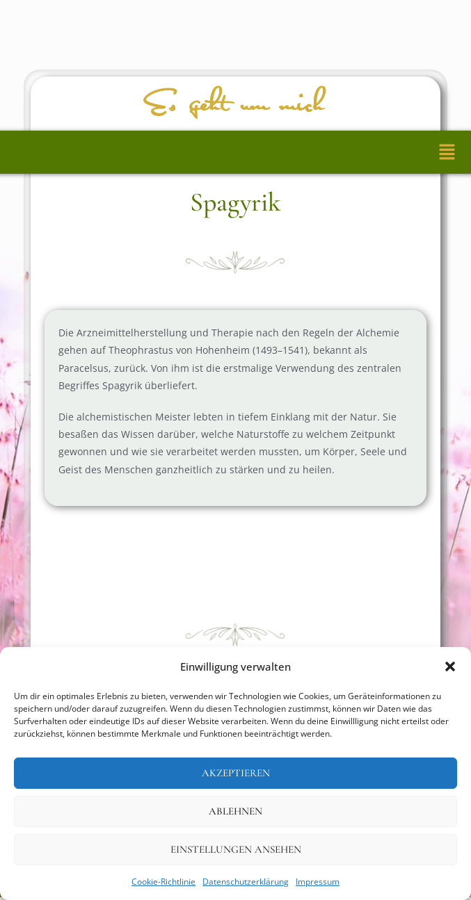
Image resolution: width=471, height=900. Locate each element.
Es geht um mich (235, 105)
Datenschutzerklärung (245, 881)
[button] (450, 666)
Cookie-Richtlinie (163, 881)
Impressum (318, 881)
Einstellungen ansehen (235, 849)
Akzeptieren (236, 773)
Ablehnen (235, 811)
